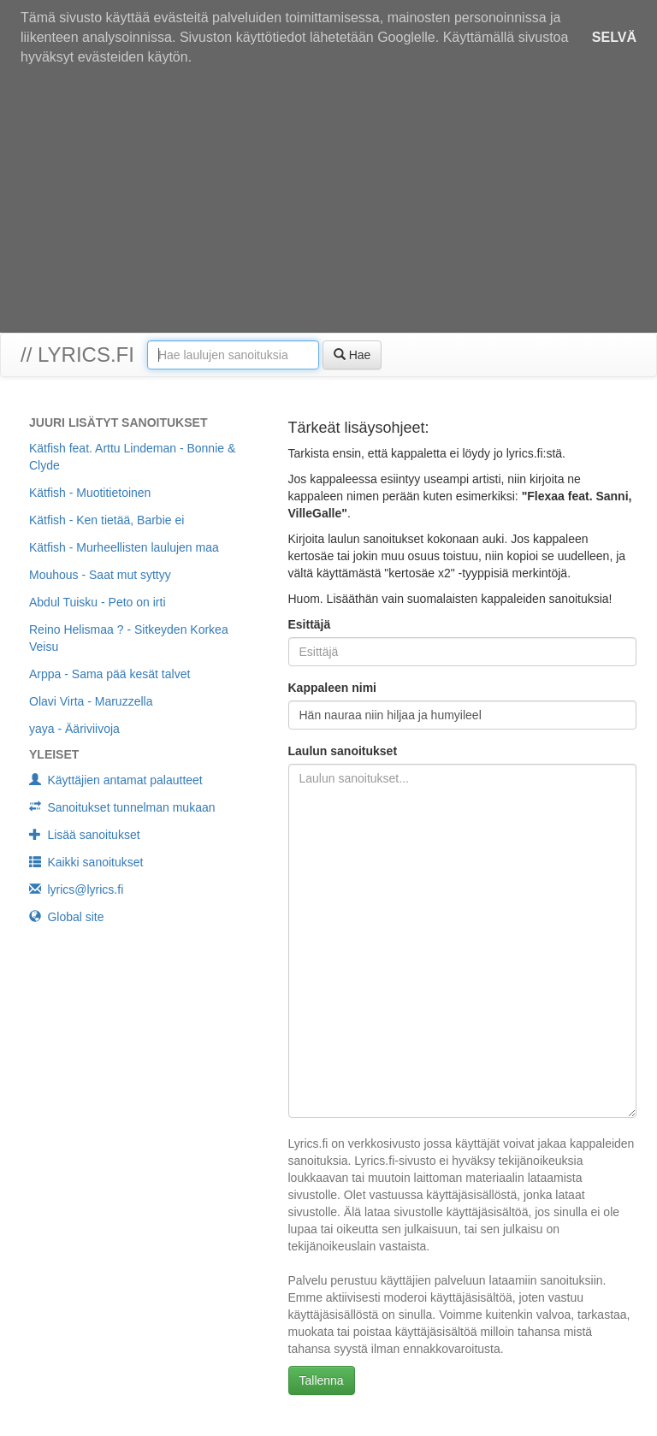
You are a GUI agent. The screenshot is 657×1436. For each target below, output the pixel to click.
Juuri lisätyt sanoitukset (118, 422)
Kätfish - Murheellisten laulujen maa (124, 547)
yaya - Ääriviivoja (74, 729)
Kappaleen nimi (332, 687)
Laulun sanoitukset (343, 751)
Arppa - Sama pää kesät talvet (109, 674)
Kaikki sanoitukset (86, 862)
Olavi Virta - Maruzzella (90, 701)
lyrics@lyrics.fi (76, 889)
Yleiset (54, 754)
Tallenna (321, 1380)
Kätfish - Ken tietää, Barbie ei (106, 520)
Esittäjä (309, 624)
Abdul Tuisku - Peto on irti (97, 602)
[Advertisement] (328, 204)
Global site (66, 917)
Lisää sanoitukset (84, 835)
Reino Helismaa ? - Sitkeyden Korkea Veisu (128, 638)
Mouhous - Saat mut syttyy (100, 575)
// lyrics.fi (77, 354)
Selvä (614, 37)
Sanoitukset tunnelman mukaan (122, 807)
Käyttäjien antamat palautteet (116, 780)
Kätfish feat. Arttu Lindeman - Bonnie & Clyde (132, 456)
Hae (352, 355)
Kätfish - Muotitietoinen (90, 492)
